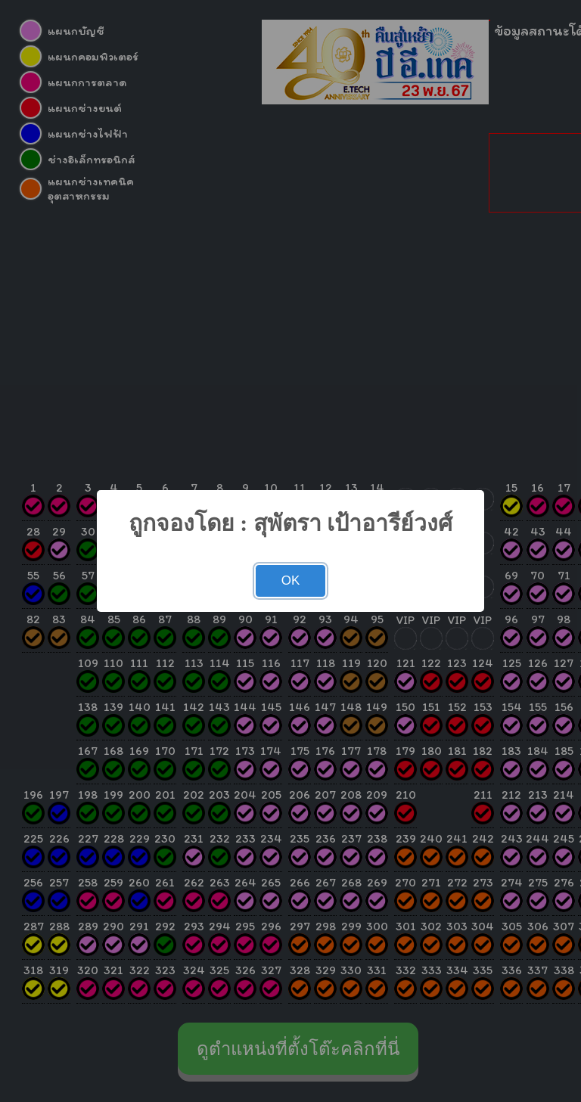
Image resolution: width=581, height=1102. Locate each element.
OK (290, 580)
